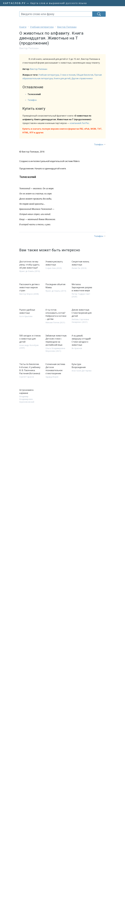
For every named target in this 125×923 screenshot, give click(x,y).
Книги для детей (62, 78)
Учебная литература (48, 74)
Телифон (32, 100)
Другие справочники (82, 78)
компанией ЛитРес (79, 123)
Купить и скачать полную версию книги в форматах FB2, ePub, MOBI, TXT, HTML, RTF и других (62, 130)
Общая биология (84, 74)
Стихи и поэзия (67, 74)
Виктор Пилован (38, 69)
